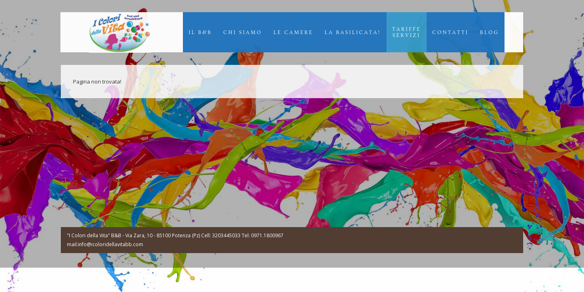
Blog (489, 32)
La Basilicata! (352, 32)
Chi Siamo (242, 32)
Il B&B (200, 32)
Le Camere (293, 32)
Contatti (450, 32)
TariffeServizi (406, 32)
